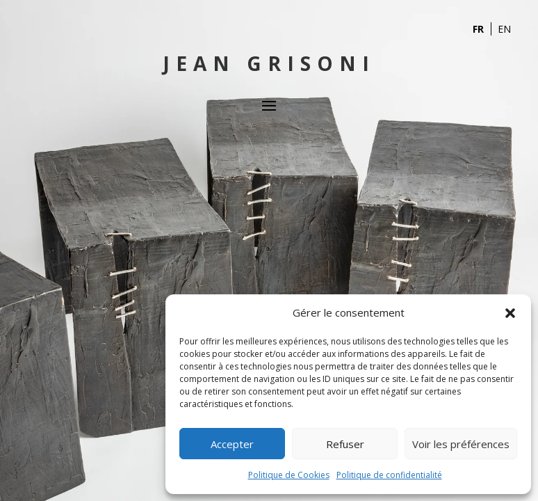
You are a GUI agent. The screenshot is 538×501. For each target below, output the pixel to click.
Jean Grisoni (269, 63)
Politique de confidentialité (389, 475)
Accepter (232, 444)
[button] (510, 313)
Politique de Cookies (288, 475)
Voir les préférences (461, 444)
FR (478, 28)
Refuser (345, 444)
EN (504, 28)
